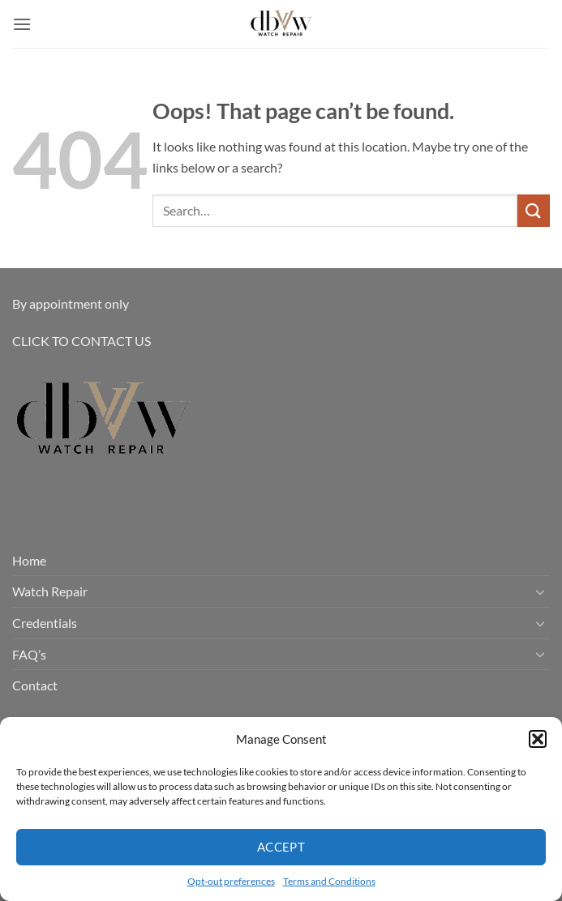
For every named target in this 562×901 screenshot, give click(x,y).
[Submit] (533, 210)
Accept (281, 846)
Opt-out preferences (231, 881)
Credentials (44, 622)
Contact (35, 685)
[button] (538, 739)
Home (29, 560)
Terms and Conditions (329, 881)
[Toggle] (540, 591)
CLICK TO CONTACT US (81, 340)
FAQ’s (29, 654)
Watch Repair (50, 591)
